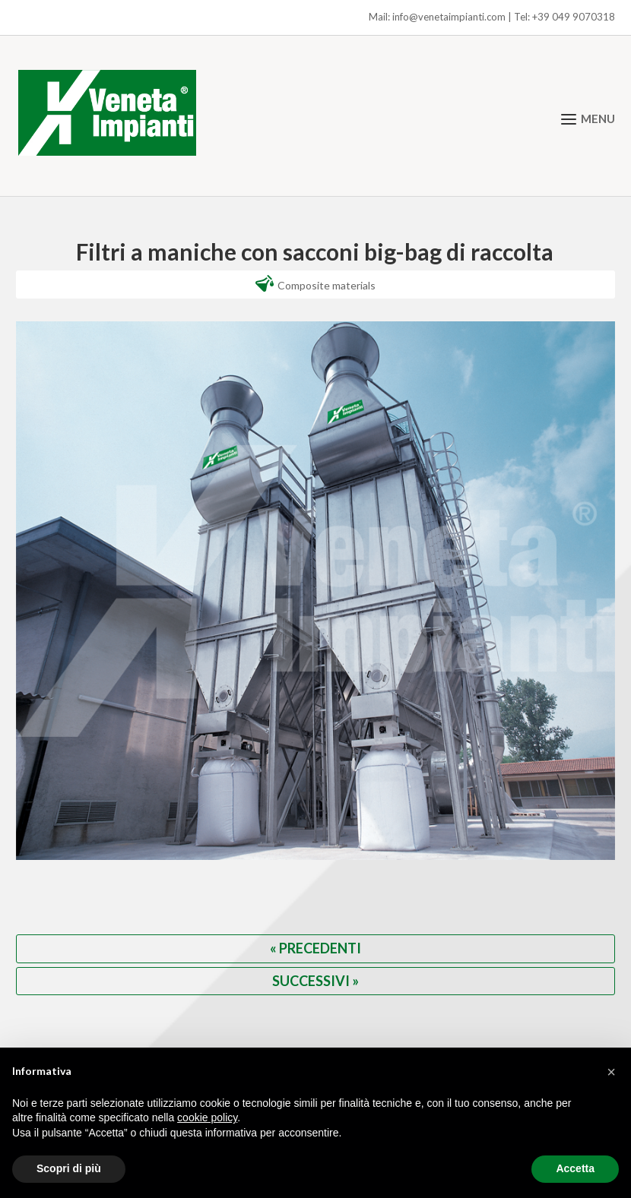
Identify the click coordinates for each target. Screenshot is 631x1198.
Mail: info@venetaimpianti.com (437, 17)
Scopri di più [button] (68, 1168)
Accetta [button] (575, 1168)
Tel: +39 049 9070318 (564, 17)
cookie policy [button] (207, 1117)
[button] (611, 1072)
